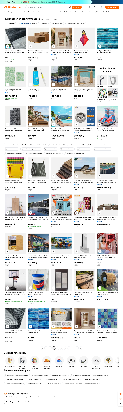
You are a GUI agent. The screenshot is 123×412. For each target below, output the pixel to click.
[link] (120, 393)
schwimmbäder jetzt (66, 149)
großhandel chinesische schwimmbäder (17, 375)
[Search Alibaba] (47, 7)
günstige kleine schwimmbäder (72, 383)
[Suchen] (77, 7)
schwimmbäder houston (34, 383)
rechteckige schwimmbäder (58, 145)
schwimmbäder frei (51, 379)
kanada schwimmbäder (77, 145)
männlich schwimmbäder (34, 153)
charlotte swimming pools (53, 153)
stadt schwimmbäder (52, 383)
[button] (70, 7)
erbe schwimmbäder (91, 383)
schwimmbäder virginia (100, 375)
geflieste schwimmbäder (90, 379)
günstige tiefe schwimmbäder (14, 379)
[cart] (95, 7)
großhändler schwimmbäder (102, 149)
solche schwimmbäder (34, 379)
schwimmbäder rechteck (38, 145)
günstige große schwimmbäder (70, 379)
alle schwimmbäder (50, 149)
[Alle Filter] (10, 23)
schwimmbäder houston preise (74, 153)
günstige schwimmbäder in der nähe (16, 145)
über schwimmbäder (83, 149)
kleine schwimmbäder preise (97, 145)
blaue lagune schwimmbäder (14, 153)
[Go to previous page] (42, 348)
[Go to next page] (80, 348)
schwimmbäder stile (11, 149)
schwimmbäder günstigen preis (31, 149)
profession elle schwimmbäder (14, 383)
